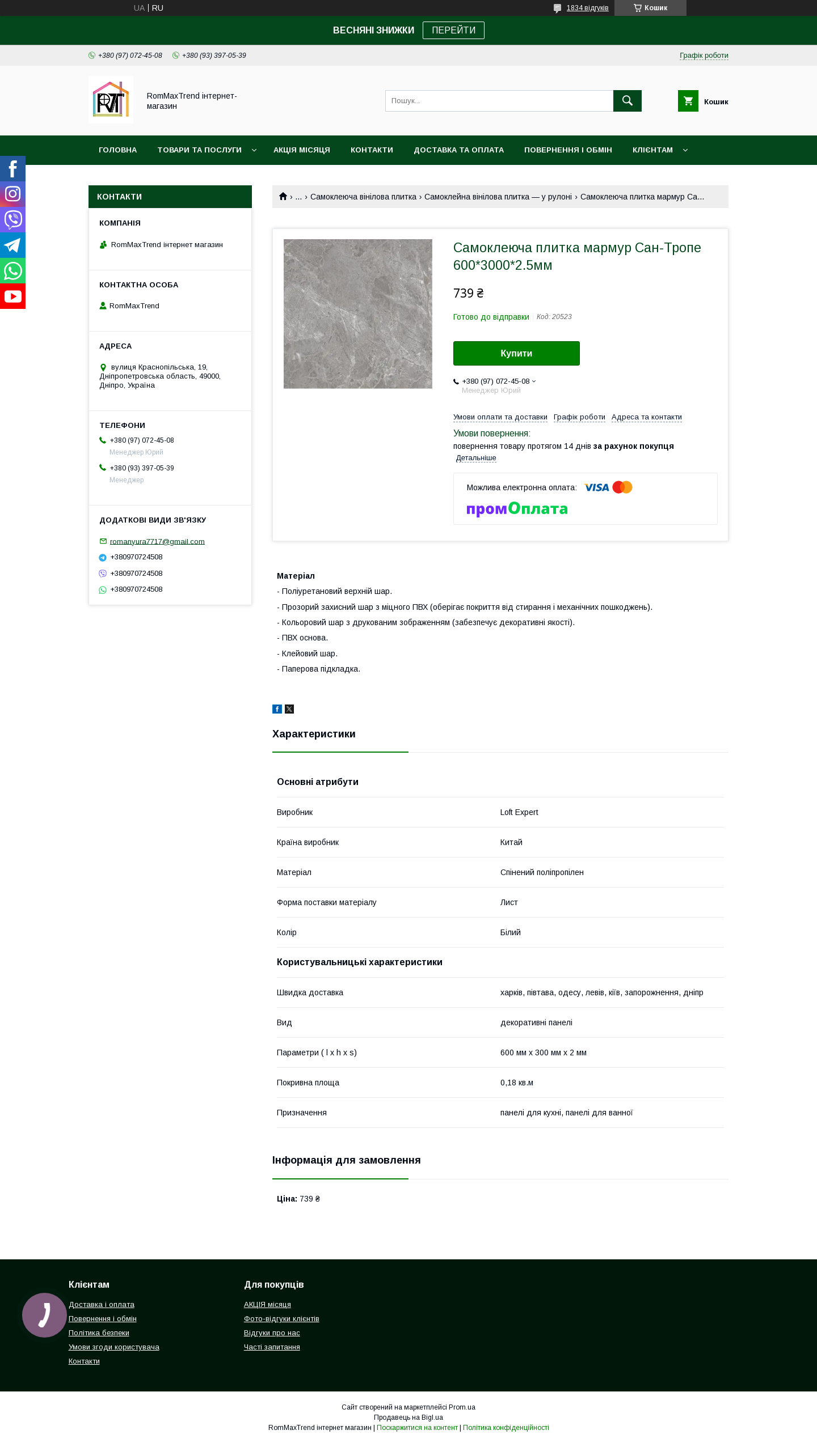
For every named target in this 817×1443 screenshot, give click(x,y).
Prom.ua (462, 1407)
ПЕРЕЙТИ (453, 30)
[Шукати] (627, 101)
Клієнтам (653, 150)
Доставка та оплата (459, 150)
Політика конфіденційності (506, 1428)
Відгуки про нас (272, 1333)
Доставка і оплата (101, 1304)
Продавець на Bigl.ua (408, 1417)
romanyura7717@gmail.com (157, 541)
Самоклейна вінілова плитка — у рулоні (498, 196)
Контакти (372, 150)
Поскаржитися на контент (417, 1428)
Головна (118, 150)
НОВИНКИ (118, 179)
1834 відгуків (588, 8)
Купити (517, 353)
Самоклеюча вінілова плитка (363, 196)
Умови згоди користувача (114, 1347)
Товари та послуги (199, 150)
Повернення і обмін (568, 150)
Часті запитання (272, 1347)
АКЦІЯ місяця (301, 150)
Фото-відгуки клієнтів (281, 1318)
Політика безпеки (99, 1333)
